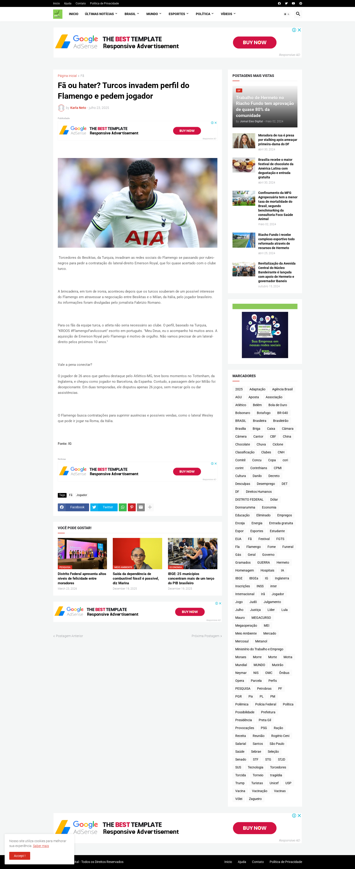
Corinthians (258, 468)
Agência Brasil (282, 389)
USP (288, 783)
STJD (281, 759)
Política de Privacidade (104, 3)
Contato (81, 3)
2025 (239, 389)
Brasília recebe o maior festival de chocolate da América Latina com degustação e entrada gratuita (276, 168)
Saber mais (41, 846)
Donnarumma (245, 507)
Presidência (243, 720)
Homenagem (244, 570)
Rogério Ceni (280, 736)
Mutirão (277, 665)
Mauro (240, 617)
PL (262, 696)
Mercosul (241, 641)
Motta (288, 657)
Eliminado (263, 515)
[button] (287, 14)
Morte (272, 657)
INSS (260, 586)
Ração (278, 728)
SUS (238, 767)
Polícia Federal (265, 704)
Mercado (269, 633)
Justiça (255, 610)
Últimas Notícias (99, 14)
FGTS (280, 539)
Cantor (258, 436)
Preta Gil (265, 720)
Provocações (244, 728)
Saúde (239, 751)
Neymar (241, 673)
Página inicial (67, 76)
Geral (251, 554)
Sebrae (256, 751)
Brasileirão (280, 421)
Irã (263, 594)
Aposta (253, 397)
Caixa (271, 428)
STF (255, 759)
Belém (257, 405)
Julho (239, 610)
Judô (253, 602)
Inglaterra (282, 578)
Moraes (240, 657)
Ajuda (67, 3)
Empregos (284, 515)
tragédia (276, 775)
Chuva (261, 444)
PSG (264, 728)
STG (268, 759)
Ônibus (284, 673)
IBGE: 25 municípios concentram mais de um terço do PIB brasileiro (191, 578)
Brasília (240, 428)
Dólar (274, 499)
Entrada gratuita (281, 523)
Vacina (240, 791)
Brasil (130, 14)
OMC (268, 673)
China (287, 436)
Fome (272, 547)
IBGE (238, 578)
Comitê (240, 460)
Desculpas (242, 484)
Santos (258, 744)
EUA (238, 539)
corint (239, 468)
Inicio (56, 3)
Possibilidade (244, 712)
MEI (266, 625)
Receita (240, 736)
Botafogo (264, 413)
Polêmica (241, 704)
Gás (238, 554)
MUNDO (259, 665)
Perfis (272, 681)
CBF (273, 436)
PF (280, 688)
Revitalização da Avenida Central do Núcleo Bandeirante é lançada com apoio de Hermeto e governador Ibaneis (277, 272)
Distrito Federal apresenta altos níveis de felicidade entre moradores (82, 578)
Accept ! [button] (20, 856)
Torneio (258, 775)
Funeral (287, 547)
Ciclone (278, 444)
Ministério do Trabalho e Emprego (259, 649)
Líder (271, 610)
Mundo (152, 14)
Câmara (288, 428)
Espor (239, 531)
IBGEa (253, 578)
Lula (284, 610)
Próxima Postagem (205, 636)
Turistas (257, 783)
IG (266, 578)
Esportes (177, 14)
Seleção (273, 751)
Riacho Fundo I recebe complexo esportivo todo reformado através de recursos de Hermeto (276, 241)
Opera (239, 681)
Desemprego (266, 484)
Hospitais (267, 570)
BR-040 (282, 413)
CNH (281, 452)
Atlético (240, 405)
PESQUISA (242, 688)
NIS (255, 673)
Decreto (274, 476)
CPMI (278, 468)
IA (282, 570)
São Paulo (277, 744)
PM (272, 696)
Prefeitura (268, 712)
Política (203, 14)
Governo (268, 554)
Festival (264, 539)
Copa (272, 460)
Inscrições (242, 586)
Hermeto (283, 562)
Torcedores (278, 767)
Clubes (266, 452)
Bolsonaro (242, 413)
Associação (274, 397)
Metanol (261, 641)
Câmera (241, 436)
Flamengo (253, 547)
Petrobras (264, 688)
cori (285, 460)
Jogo (239, 602)
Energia (257, 523)
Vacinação (259, 791)
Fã (82, 76)
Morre (257, 657)
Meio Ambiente (246, 633)
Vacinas (280, 791)
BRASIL (240, 421)
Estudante (277, 531)
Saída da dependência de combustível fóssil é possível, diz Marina (136, 578)
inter (273, 586)
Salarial (240, 744)
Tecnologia (255, 767)
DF (237, 491)
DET (284, 484)
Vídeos (226, 14)
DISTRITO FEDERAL (249, 499)
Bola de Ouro (277, 405)
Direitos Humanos (259, 491)
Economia (269, 507)
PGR (238, 696)
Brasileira (259, 421)
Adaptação (257, 389)
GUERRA (263, 562)
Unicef (274, 783)
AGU (238, 397)
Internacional (244, 594)
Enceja (240, 523)
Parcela (256, 681)
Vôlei (238, 799)
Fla (237, 547)
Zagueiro (255, 799)
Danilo (257, 476)
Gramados (243, 562)
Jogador (81, 495)
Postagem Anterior (69, 636)
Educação (242, 515)
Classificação (245, 452)
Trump (240, 783)
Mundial (241, 665)
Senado (240, 759)
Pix (250, 696)
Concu (256, 460)
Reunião (259, 736)
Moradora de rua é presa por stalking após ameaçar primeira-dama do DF (277, 139)
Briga (256, 428)
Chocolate (242, 444)
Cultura (240, 476)
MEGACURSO (261, 617)
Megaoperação (246, 625)
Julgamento (272, 602)
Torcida (240, 775)
